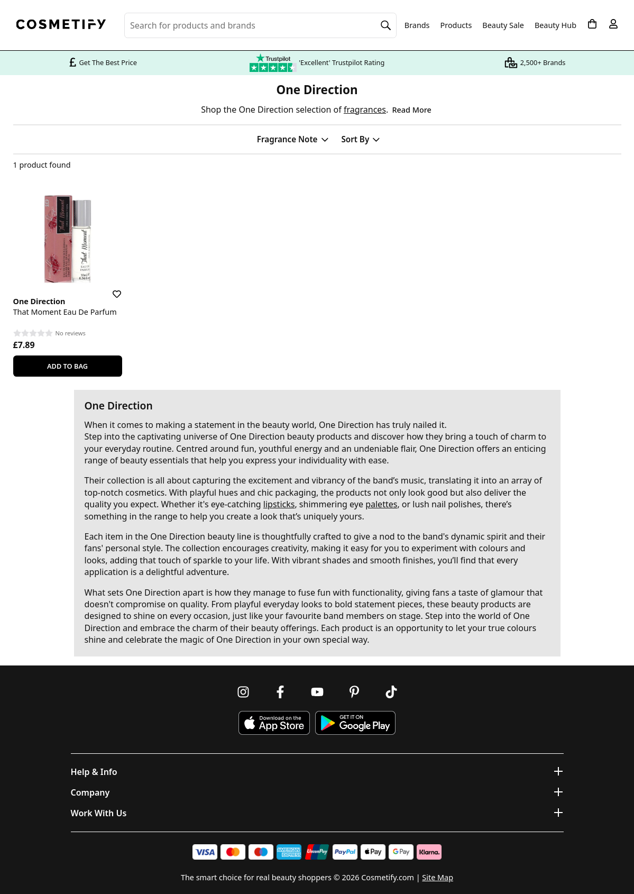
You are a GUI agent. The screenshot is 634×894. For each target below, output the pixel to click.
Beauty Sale (503, 25)
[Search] (386, 25)
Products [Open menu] (456, 25)
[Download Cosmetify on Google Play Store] (355, 723)
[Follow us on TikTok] (391, 692)
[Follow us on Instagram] (243, 692)
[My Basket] (592, 23)
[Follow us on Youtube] (317, 692)
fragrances (365, 109)
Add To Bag (67, 366)
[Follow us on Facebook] (280, 692)
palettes (381, 504)
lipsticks (279, 504)
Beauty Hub (555, 25)
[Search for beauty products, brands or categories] (260, 25)
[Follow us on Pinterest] (354, 692)
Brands (417, 25)
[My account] (613, 23)
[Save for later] (109, 287)
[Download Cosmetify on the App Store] (273, 723)
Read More (411, 110)
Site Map (437, 877)
